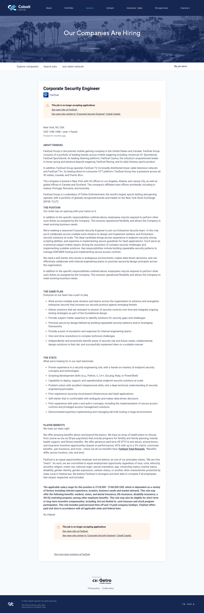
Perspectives (161, 8)
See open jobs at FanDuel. (64, 109)
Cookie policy (108, 588)
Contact (110, 8)
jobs (50, 66)
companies (27, 66)
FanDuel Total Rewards (132, 448)
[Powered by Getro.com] (102, 580)
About (49, 8)
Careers (90, 8)
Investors (185, 8)
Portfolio (69, 8)
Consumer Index (134, 8)
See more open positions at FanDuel (72, 554)
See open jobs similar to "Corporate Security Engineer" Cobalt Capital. (86, 114)
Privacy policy (94, 588)
